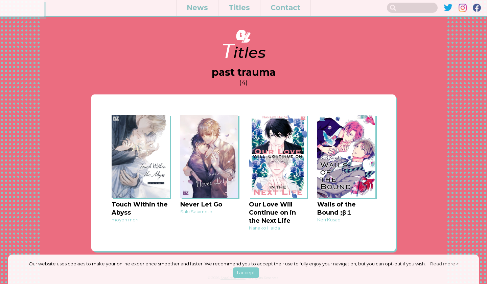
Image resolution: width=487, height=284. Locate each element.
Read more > (444, 263)
